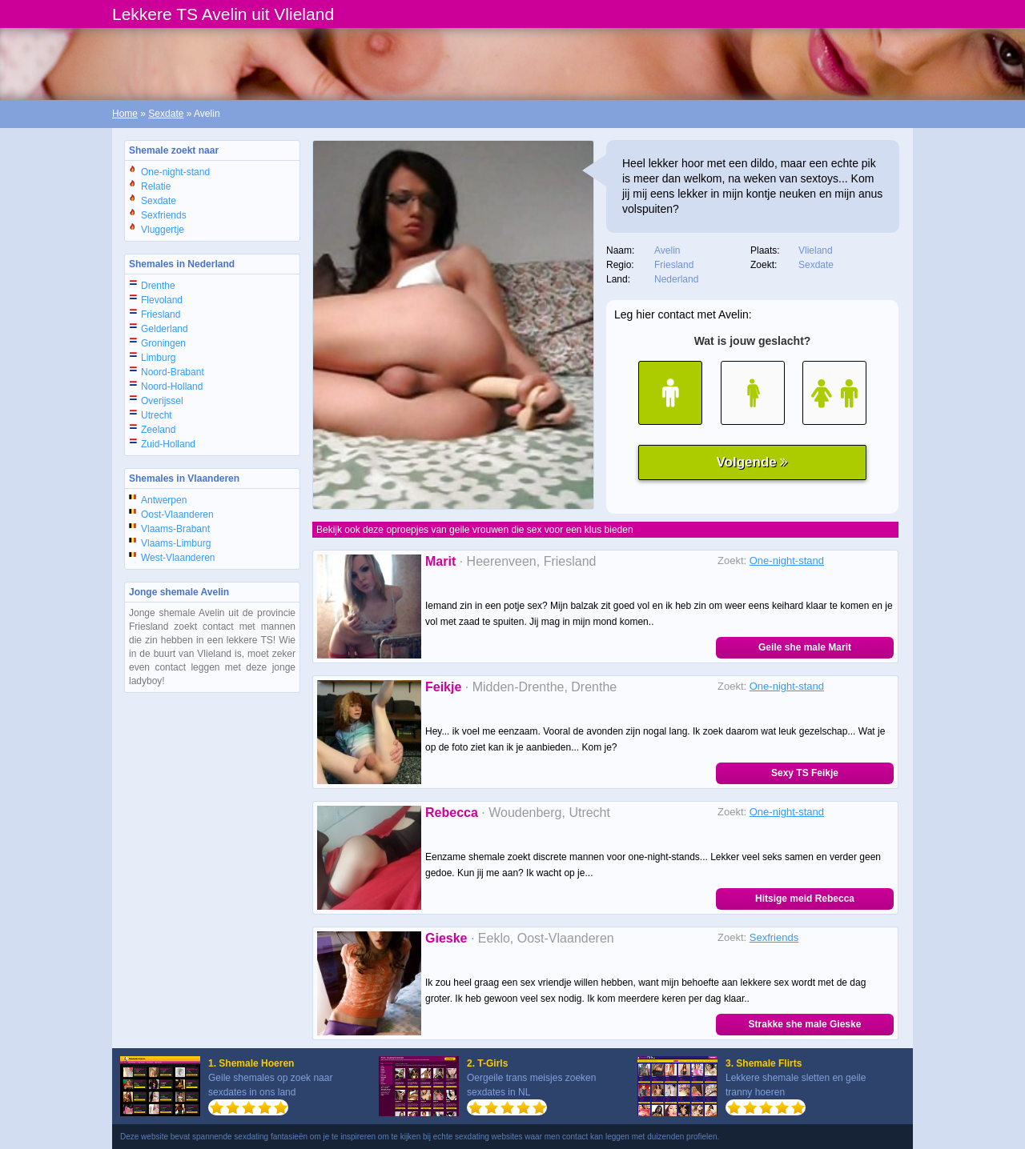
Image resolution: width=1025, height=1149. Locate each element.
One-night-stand (175, 172)
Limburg (158, 357)
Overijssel (162, 400)
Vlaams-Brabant (175, 528)
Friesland (160, 314)
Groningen (163, 343)
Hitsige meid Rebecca (804, 898)
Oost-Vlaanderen (177, 514)
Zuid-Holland (168, 444)
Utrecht (156, 415)
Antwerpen (164, 500)
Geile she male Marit (804, 647)
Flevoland (162, 300)
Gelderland (164, 328)
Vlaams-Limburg (176, 543)
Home (125, 113)
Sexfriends (164, 215)
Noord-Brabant (172, 372)
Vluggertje (162, 229)
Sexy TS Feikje (804, 773)
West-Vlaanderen (178, 557)
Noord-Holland (172, 386)
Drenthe (158, 285)
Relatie (156, 186)
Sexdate (165, 113)
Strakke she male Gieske (805, 1024)
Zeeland (158, 429)
